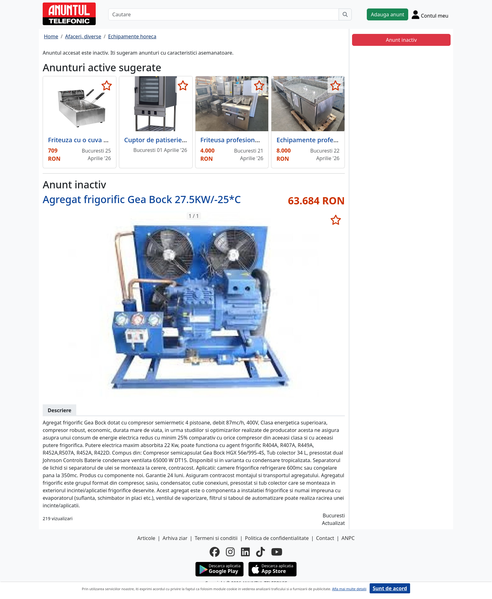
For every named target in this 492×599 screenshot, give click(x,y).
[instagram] (230, 551)
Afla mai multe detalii (349, 588)
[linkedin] (245, 551)
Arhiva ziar (175, 538)
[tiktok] (260, 551)
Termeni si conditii (216, 538)
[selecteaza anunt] (107, 85)
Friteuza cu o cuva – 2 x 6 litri (91, 140)
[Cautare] (223, 14)
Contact (325, 538)
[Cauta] (345, 14)
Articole (146, 538)
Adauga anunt (387, 14)
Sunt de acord (390, 588)
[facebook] (215, 551)
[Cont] (430, 14)
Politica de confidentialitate (277, 538)
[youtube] (276, 551)
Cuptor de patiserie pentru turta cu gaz (182, 140)
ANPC (348, 538)
